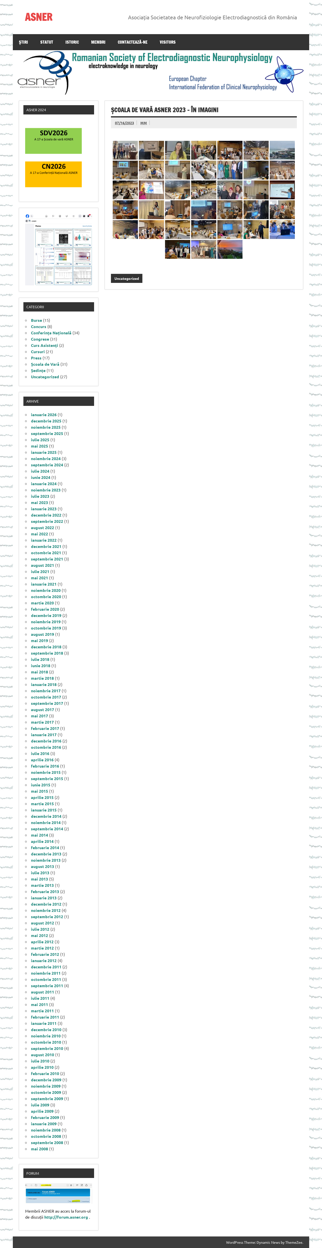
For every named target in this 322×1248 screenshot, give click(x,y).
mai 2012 (39, 935)
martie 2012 (42, 948)
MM (143, 122)
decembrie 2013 (46, 853)
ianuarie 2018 (44, 684)
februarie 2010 (45, 1073)
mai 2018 (39, 671)
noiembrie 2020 (46, 590)
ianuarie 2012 (44, 960)
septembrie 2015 (47, 778)
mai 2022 (39, 533)
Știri (23, 42)
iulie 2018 (40, 659)
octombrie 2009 (46, 1092)
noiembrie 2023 (46, 489)
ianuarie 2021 (44, 584)
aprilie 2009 (42, 1111)
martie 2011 (42, 1010)
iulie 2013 (40, 872)
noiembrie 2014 (46, 822)
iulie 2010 (40, 1061)
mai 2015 (39, 791)
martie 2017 (42, 722)
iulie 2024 (40, 471)
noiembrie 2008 (46, 1130)
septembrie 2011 (47, 985)
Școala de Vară (45, 364)
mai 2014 (39, 835)
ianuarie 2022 (44, 540)
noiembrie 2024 (46, 458)
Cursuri (38, 351)
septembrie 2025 (47, 433)
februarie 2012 (45, 954)
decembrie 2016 (46, 740)
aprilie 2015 (42, 797)
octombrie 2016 (46, 747)
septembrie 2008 (47, 1142)
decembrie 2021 (46, 546)
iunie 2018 (40, 665)
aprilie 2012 (42, 941)
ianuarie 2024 (44, 483)
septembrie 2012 (47, 916)
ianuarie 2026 (44, 414)
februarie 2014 (45, 847)
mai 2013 (39, 879)
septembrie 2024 (47, 464)
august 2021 (42, 565)
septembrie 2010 (47, 1048)
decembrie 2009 (46, 1079)
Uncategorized (126, 278)
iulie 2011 (40, 998)
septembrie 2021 (47, 558)
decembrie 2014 (46, 816)
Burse (36, 320)
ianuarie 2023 (44, 508)
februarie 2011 (45, 1017)
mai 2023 (39, 502)
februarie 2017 (45, 728)
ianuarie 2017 (44, 734)
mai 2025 (39, 446)
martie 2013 (42, 885)
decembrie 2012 (46, 904)
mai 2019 (39, 640)
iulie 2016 (40, 753)
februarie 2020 (45, 609)
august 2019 (42, 634)
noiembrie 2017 (46, 690)
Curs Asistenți (44, 345)
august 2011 (42, 991)
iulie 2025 (40, 439)
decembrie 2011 (46, 966)
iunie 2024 (40, 477)
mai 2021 (39, 577)
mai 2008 (39, 1148)
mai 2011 (39, 1004)
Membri (98, 42)
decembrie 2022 (46, 515)
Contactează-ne (132, 42)
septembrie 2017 (47, 703)
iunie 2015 (40, 784)
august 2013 (42, 866)
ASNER (38, 17)
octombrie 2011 (46, 979)
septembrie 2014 (47, 828)
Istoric (72, 42)
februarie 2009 (45, 1117)
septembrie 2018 (47, 653)
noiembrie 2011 (46, 973)
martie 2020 (42, 602)
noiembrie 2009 (46, 1086)
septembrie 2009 (47, 1098)
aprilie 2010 (42, 1067)
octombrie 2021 (46, 552)
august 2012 (42, 922)
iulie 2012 (40, 929)
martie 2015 (42, 803)
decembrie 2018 (46, 646)
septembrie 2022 (47, 521)
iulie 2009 (40, 1104)
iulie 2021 (40, 571)
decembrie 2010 (46, 1029)
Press (36, 357)
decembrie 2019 (46, 615)
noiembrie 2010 (46, 1035)
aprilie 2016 (42, 759)
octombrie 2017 (46, 697)
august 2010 (42, 1054)
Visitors (168, 42)
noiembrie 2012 (46, 910)
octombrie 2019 (46, 628)
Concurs (38, 326)
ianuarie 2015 (44, 810)
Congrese (40, 339)
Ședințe (38, 370)
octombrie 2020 (46, 596)
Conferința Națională (51, 332)
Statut (46, 42)
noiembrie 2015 (46, 772)
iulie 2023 (40, 496)
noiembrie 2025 (46, 427)
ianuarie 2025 (44, 452)
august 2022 (42, 527)
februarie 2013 (45, 891)
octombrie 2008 (46, 1136)
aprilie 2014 (42, 841)
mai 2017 (39, 715)
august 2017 (42, 709)
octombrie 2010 (46, 1042)
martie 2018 (42, 678)
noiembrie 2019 (46, 621)
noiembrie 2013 (46, 860)
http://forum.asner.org (66, 1217)
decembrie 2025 (46, 420)
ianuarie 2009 (44, 1123)
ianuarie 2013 (44, 897)
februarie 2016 (45, 766)
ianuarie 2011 (44, 1023)
